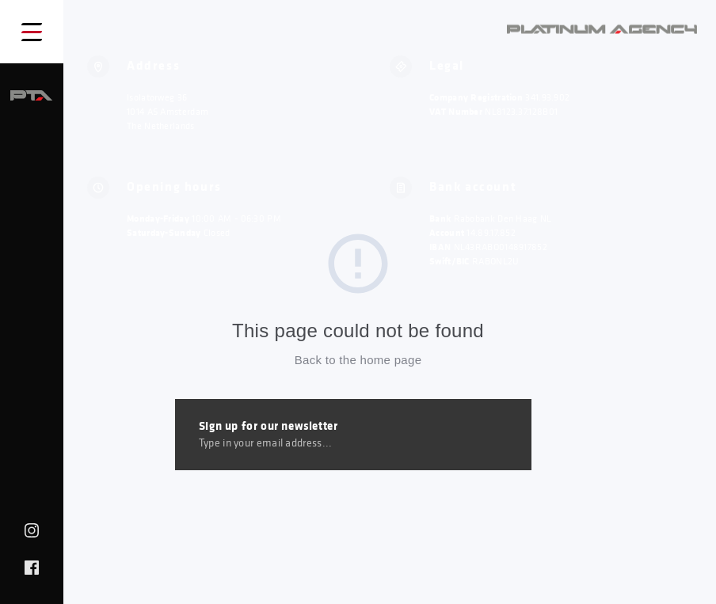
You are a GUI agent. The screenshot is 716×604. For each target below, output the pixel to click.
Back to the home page (358, 360)
